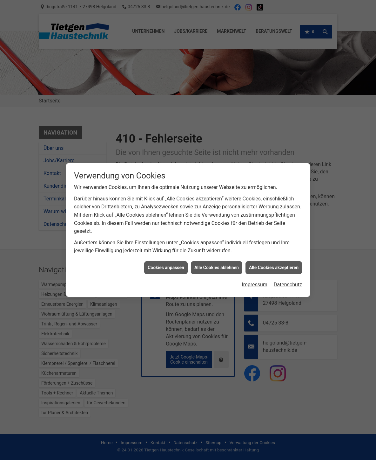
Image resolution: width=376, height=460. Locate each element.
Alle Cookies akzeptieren (274, 264)
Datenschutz (288, 282)
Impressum (254, 282)
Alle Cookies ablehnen (216, 264)
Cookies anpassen (166, 264)
